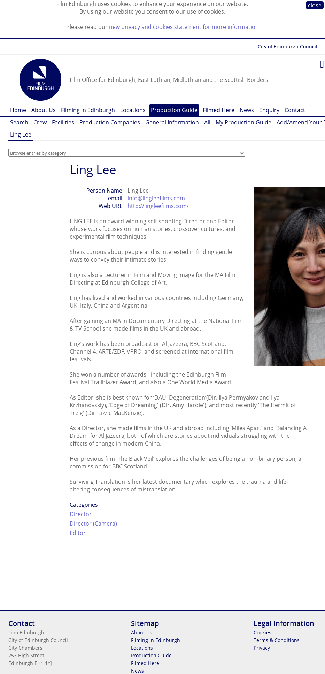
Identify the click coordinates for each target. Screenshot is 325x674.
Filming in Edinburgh (88, 110)
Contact (295, 110)
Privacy (262, 647)
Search (19, 122)
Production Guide (174, 110)
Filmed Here (218, 110)
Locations (133, 110)
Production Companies (109, 122)
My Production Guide (243, 122)
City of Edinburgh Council (287, 46)
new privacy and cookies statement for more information (184, 27)
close (315, 5)
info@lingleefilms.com (156, 198)
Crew (40, 122)
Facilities (63, 122)
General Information (172, 122)
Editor (78, 533)
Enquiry (269, 110)
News (247, 110)
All (207, 122)
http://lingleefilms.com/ (158, 206)
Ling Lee (20, 134)
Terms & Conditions (277, 640)
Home (18, 110)
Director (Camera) (93, 523)
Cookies (262, 632)
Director (81, 514)
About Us (43, 110)
